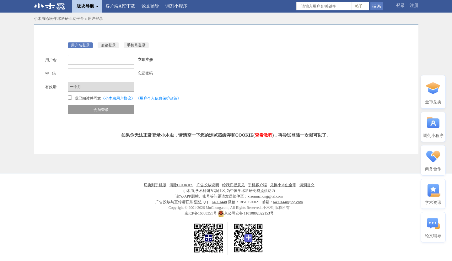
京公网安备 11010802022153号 (246, 213)
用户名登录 (80, 45)
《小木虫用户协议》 (118, 98)
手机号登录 (136, 45)
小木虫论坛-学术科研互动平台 (59, 18)
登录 (400, 5)
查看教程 (263, 135)
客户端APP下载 (120, 6)
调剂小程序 (176, 6)
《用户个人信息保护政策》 (158, 98)
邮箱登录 (108, 45)
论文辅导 (150, 6)
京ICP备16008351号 (201, 213)
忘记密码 (145, 73)
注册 (414, 5)
